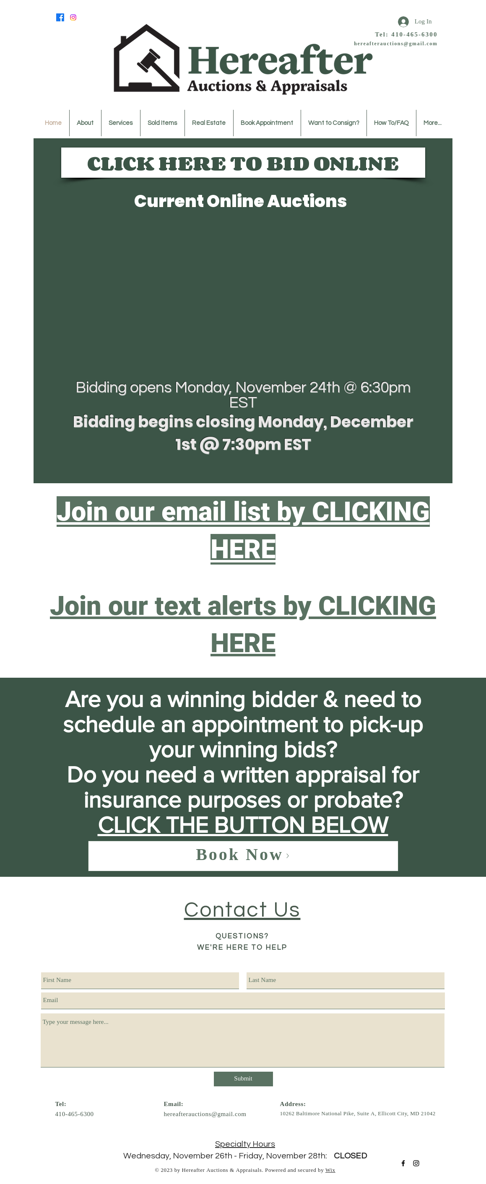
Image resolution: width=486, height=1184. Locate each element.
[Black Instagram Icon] (416, 1163)
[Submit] (243, 1079)
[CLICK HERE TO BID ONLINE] (243, 163)
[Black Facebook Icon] (403, 1163)
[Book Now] (243, 856)
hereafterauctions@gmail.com (395, 44)
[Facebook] (60, 17)
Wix (330, 1170)
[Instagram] (73, 17)
